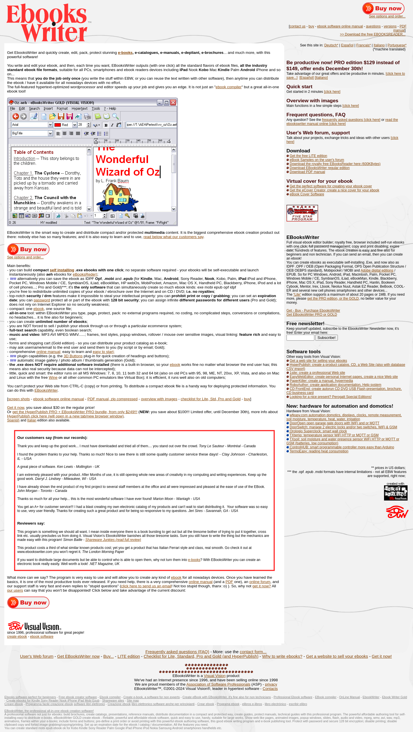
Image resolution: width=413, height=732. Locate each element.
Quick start (300, 86)
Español (347, 45)
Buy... (108, 656)
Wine (53, 377)
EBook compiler (325, 697)
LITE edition (129, 656)
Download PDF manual (307, 172)
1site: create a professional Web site (317, 373)
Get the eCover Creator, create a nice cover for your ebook (334, 190)
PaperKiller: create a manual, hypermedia (321, 381)
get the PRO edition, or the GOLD (333, 299)
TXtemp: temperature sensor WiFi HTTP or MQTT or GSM (334, 435)
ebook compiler (228, 87)
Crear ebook (205, 704)
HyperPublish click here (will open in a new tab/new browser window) (65, 416)
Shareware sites (113, 700)
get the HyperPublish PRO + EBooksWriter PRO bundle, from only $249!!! (74, 412)
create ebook (17, 637)
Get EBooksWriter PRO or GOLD (312, 315)
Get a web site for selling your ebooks (318, 361)
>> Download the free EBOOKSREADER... (373, 34)
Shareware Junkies (100, 540)
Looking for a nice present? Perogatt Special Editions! (331, 397)
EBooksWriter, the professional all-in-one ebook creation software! (49, 711)
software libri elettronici (89, 704)
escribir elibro (298, 704)
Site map (133, 700)
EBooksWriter (46, 390)
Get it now (15, 407)
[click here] (332, 92)
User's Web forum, (309, 133)
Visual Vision (215, 676)
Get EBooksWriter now (78, 656)
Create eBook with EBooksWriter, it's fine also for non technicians (226, 697)
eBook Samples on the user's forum (317, 160)
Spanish (13, 420)
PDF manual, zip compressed (112, 399)
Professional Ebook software (293, 697)
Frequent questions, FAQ (316, 114)
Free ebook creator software (78, 697)
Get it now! (382, 656)
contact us (297, 26)
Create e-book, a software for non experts (151, 697)
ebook (39, 309)
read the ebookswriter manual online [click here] (342, 122)
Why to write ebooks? (282, 656)
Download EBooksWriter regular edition (320, 168)
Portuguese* (396, 45)
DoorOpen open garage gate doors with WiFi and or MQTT (334, 423)
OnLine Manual (349, 697)
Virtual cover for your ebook (320, 181)
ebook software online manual (340, 26)
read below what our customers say (173, 237)
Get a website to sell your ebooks (337, 656)
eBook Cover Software (307, 194)
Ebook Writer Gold (394, 697)
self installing (62, 270)
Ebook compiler (110, 697)
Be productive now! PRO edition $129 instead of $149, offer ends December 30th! (343, 65)
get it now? (261, 586)
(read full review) (128, 540)
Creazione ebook (119, 704)
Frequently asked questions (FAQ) (177, 651)
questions (373, 26)
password (42, 300)
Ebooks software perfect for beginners (30, 697)
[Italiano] (321, 78)
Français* (363, 45)
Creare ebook (14, 704)
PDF (229, 582)
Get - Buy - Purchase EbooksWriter (313, 311)
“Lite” (297, 295)
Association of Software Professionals (218, 684)
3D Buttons (73, 356)
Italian (31, 420)
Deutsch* (331, 45)
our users (15, 590)
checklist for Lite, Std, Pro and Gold (211, 399)
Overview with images (312, 100)
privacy (271, 684)
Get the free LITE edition (308, 156)
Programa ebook (228, 704)
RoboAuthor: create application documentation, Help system (335, 385)
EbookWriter (371, 697)
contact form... (253, 651)
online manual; (48, 352)
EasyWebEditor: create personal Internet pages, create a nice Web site (344, 377)
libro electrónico (275, 704)
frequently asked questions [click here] (351, 120)
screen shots (19, 399)
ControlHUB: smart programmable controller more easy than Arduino (340, 447)
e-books (125, 52)
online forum (259, 582)
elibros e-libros (252, 704)
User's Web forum (37, 656)
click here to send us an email (146, 586)
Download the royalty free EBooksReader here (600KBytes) (335, 164)
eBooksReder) (85, 274)
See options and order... (387, 16)
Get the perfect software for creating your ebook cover (331, 186)
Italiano (379, 45)
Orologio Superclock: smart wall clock (317, 431)
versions (390, 26)
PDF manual (399, 28)
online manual (201, 582)
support (341, 133)
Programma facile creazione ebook (49, 704)
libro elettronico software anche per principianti (163, 704)
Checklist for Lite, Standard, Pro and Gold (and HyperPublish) (201, 656)
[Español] (306, 78)
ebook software (41, 637)
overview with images (159, 399)
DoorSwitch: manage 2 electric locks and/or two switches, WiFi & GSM (343, 427)
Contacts (270, 688)
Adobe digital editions (377, 270)
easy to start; (103, 352)
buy (311, 26)
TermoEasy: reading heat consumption (319, 451)
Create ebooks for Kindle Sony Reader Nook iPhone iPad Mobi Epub (53, 700)
